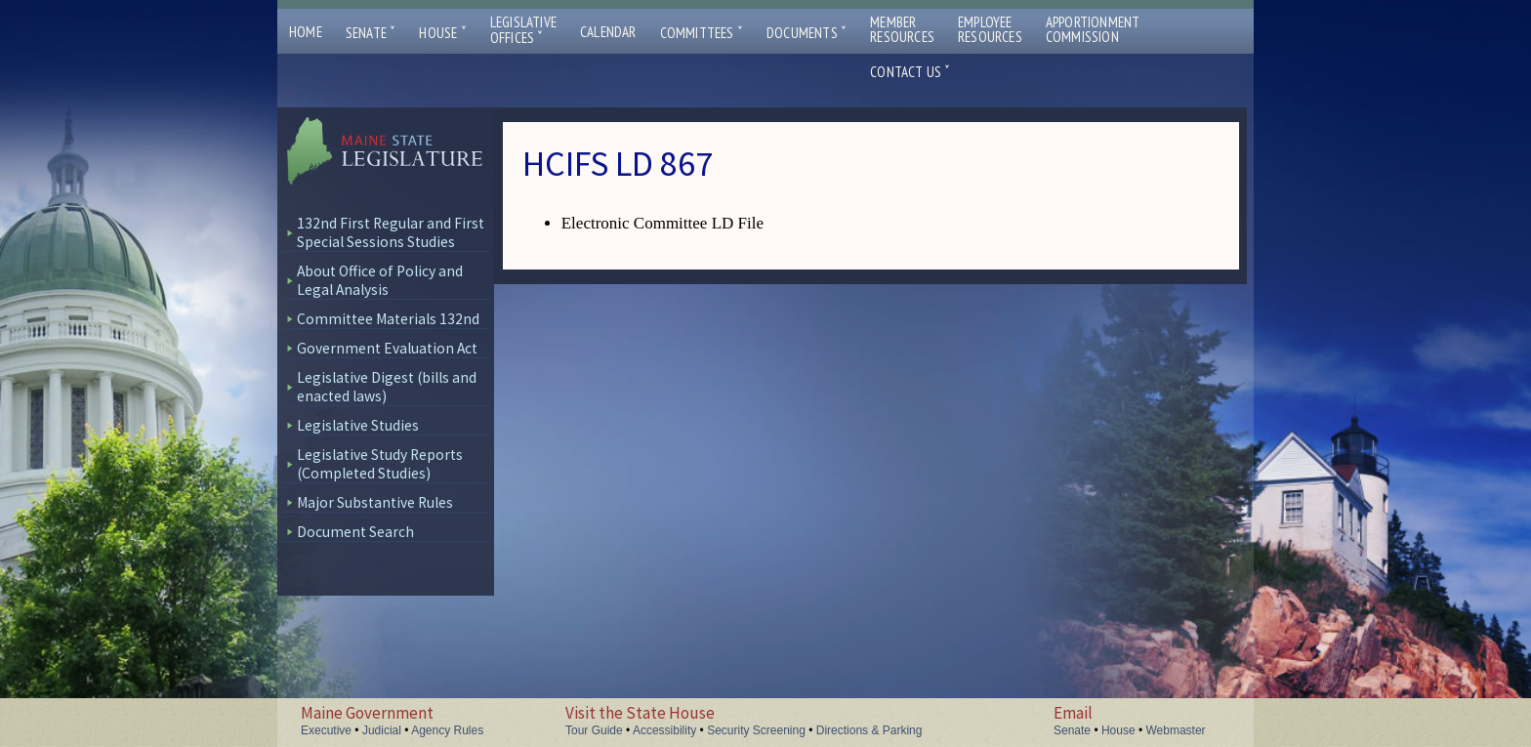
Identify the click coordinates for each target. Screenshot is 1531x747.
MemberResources (902, 29)
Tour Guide (594, 730)
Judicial (381, 730)
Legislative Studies (358, 425)
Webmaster (1175, 730)
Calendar (608, 31)
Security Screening (756, 730)
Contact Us (910, 71)
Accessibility (664, 730)
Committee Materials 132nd (388, 319)
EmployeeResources (990, 29)
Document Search (355, 531)
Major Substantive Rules (375, 502)
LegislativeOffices (523, 30)
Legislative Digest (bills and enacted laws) (386, 386)
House (442, 32)
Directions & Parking (869, 730)
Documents (806, 32)
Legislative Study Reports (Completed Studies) (380, 463)
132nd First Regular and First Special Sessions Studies (390, 232)
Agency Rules (447, 730)
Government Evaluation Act (387, 348)
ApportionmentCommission (1093, 29)
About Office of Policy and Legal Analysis (380, 280)
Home (305, 31)
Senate (371, 32)
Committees (701, 32)
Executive (326, 730)
